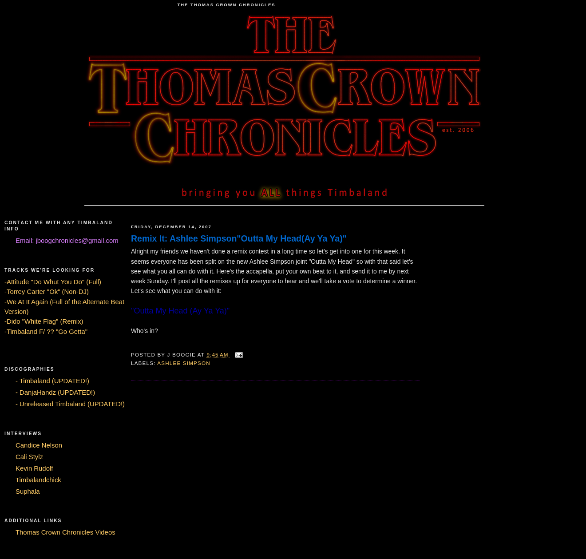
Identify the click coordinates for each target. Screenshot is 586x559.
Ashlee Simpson (183, 363)
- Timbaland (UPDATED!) (52, 381)
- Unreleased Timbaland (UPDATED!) (70, 404)
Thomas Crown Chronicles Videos (65, 532)
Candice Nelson (39, 445)
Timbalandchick (38, 480)
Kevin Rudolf (34, 468)
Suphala (28, 491)
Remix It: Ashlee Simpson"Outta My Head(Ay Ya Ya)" (239, 238)
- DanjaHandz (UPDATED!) (55, 392)
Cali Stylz (29, 456)
